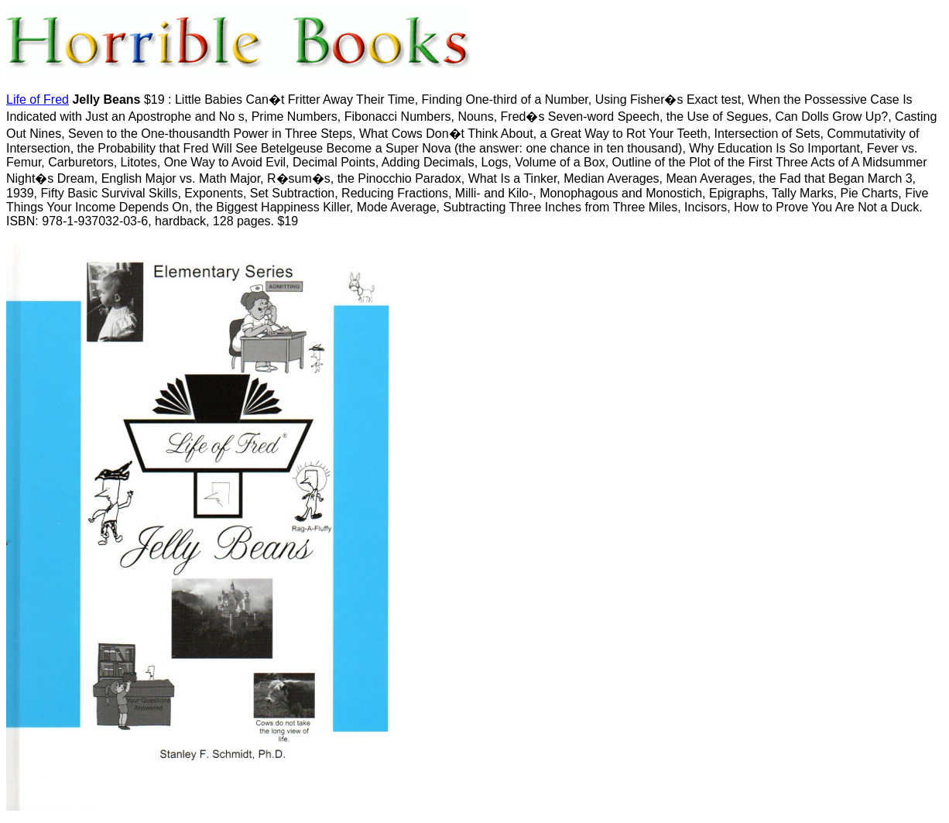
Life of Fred (37, 99)
